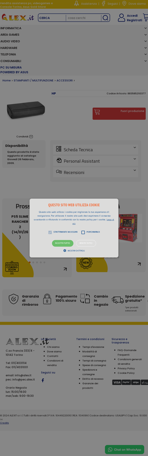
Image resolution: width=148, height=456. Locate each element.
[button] (74, 227)
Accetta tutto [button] (62, 243)
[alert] (74, 228)
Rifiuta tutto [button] (86, 243)
